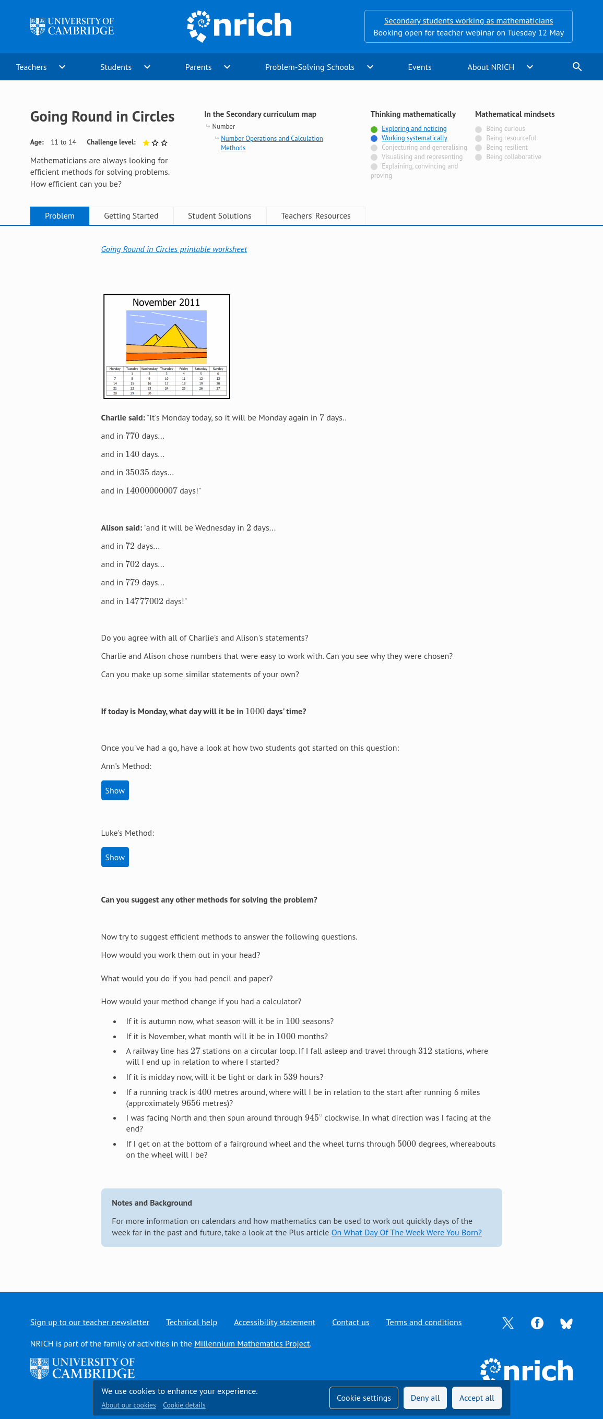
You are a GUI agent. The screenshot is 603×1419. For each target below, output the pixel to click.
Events (419, 67)
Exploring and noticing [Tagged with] (414, 128)
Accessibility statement (274, 1322)
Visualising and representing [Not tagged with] (422, 156)
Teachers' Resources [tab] (316, 215)
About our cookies (129, 1405)
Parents (198, 67)
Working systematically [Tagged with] (414, 138)
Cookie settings (364, 1397)
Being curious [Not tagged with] (505, 128)
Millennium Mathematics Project (252, 1343)
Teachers (31, 67)
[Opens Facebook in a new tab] (537, 1322)
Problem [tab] (60, 215)
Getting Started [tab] (131, 215)
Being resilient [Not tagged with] (506, 147)
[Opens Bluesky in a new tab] (566, 1322)
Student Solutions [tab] (220, 215)
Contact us (351, 1322)
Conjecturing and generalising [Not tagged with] (424, 147)
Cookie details (184, 1405)
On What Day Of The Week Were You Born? (407, 1232)
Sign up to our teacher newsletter (89, 1322)
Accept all (476, 1397)
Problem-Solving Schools (309, 67)
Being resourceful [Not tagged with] (511, 138)
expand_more (62, 67)
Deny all (425, 1397)
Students (116, 67)
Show (115, 790)
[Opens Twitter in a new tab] (508, 1322)
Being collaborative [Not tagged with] (513, 156)
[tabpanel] (301, 749)
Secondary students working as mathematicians (468, 20)
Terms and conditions (424, 1322)
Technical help (191, 1322)
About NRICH (491, 67)
